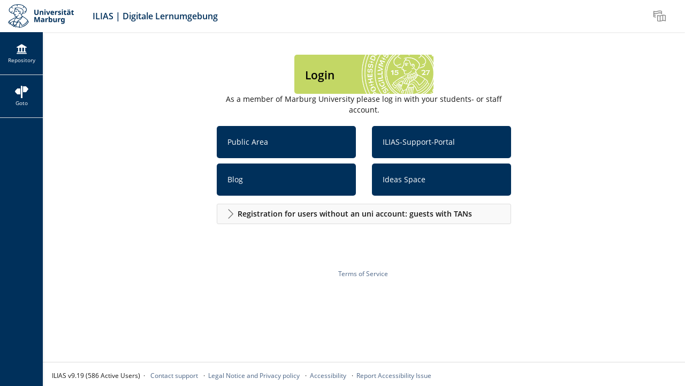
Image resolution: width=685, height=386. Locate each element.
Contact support (174, 375)
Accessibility (328, 375)
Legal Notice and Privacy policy (254, 375)
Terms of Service (363, 273)
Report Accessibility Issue (393, 375)
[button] (364, 214)
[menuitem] (661, 16)
